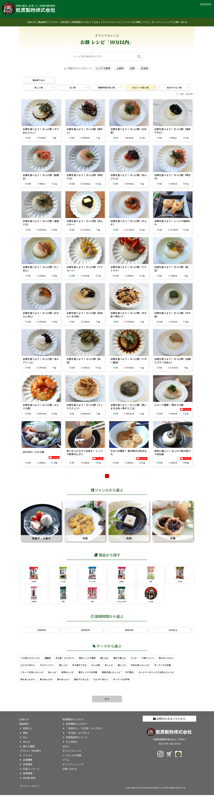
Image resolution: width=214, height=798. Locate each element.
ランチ (146, 660)
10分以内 (41, 631)
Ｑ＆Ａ (97, 22)
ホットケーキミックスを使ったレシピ (171, 675)
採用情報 (27, 776)
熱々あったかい (181, 660)
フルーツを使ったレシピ (34, 675)
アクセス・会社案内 (59, 22)
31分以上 (173, 631)
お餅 (132, 68)
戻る (107, 702)
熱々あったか (49, 682)
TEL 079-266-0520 (169, 746)
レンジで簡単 (103, 68)
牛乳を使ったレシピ (152, 667)
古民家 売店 (29, 781)
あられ (26, 745)
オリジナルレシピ (111, 22)
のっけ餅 (103, 667)
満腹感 (50, 660)
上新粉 (120, 68)
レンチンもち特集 (131, 22)
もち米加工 (72, 745)
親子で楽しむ (130, 660)
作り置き (142, 675)
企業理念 (27, 767)
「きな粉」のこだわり (78, 735)
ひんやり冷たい (29, 667)
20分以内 (85, 631)
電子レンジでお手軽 (95, 675)
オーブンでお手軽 (177, 667)
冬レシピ (118, 667)
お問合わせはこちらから (169, 721)
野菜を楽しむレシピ (121, 675)
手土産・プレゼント (70, 660)
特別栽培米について (76, 740)
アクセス (27, 758)
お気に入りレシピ (32, 660)
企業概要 (27, 762)
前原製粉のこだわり (81, 22)
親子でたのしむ (88, 682)
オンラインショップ (161, 22)
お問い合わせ (180, 22)
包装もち (27, 731)
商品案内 (42, 22)
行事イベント (161, 660)
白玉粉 (144, 68)
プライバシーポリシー (29, 788)
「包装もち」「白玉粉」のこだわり (84, 731)
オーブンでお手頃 (132, 682)
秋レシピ (56, 675)
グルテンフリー (50, 667)
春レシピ (132, 667)
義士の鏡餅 (29, 749)
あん (25, 740)
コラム (146, 22)
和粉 (25, 735)
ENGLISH (205, 4)
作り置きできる (86, 667)
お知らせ (31, 22)
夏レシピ (68, 667)
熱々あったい (68, 682)
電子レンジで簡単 (94, 660)
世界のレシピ (73, 675)
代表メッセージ (31, 772)
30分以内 (129, 631)
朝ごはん (114, 660)
